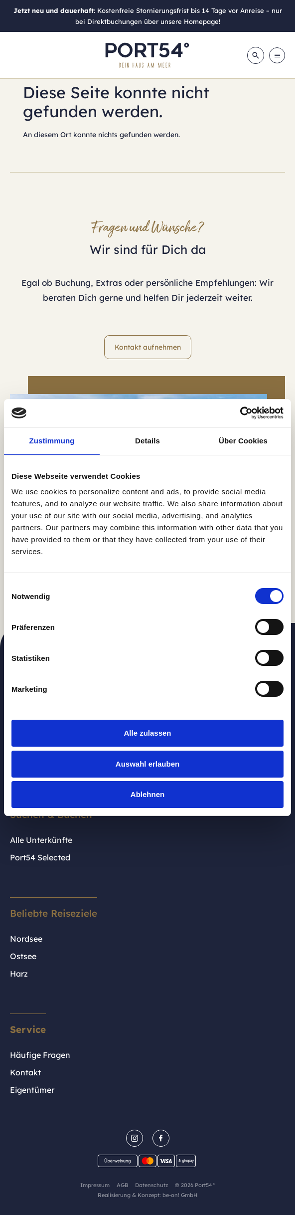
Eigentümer (32, 1090)
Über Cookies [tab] (243, 440)
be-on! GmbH (179, 1195)
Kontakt (25, 1072)
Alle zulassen (147, 733)
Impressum (95, 1185)
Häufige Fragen (40, 1055)
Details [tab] (147, 440)
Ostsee (23, 956)
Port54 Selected (40, 857)
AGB (122, 1185)
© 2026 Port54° (195, 1185)
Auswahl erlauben (147, 764)
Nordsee (26, 939)
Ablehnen (147, 794)
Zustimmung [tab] (52, 440)
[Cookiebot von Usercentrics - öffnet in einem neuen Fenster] (240, 412)
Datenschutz (151, 1185)
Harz (19, 974)
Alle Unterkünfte (41, 840)
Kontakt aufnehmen (148, 347)
